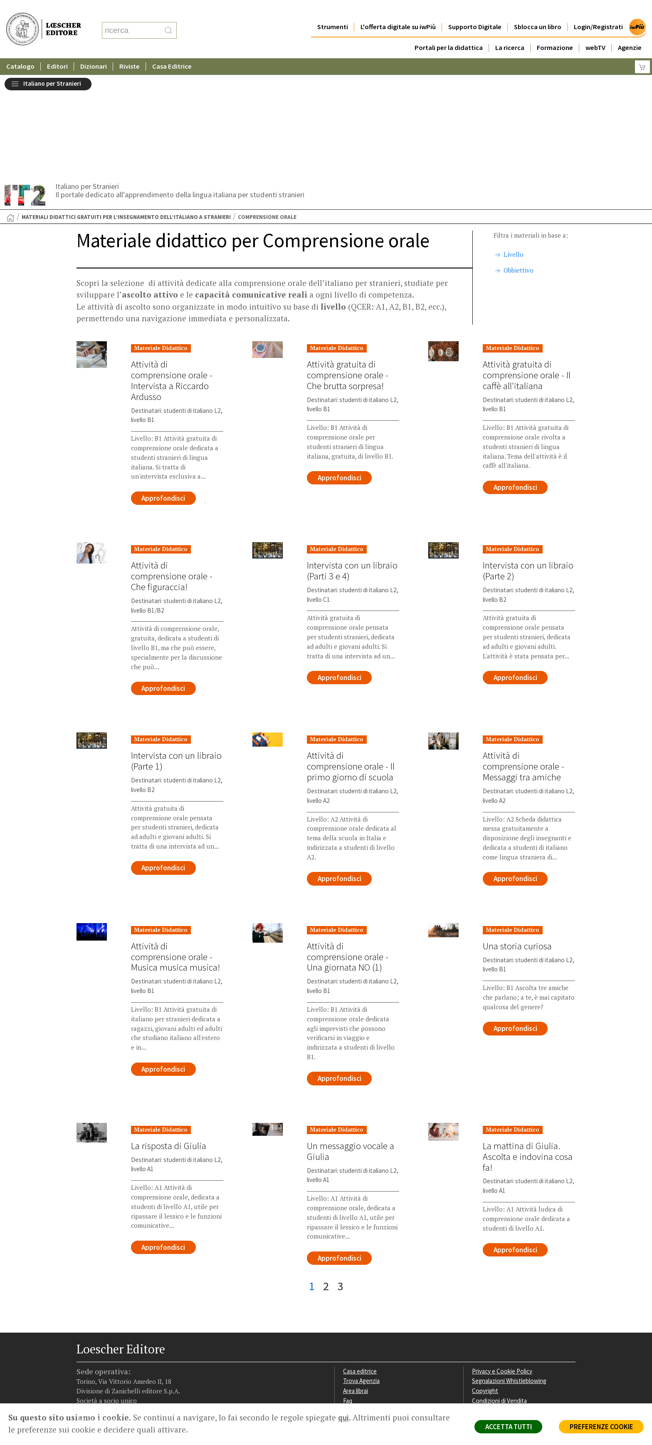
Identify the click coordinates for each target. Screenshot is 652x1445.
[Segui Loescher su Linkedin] (116, 1351)
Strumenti (332, 10)
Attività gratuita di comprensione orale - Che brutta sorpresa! (347, 274)
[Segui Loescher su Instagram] (100, 1351)
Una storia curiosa (517, 846)
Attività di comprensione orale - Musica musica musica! (175, 857)
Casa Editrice (172, 49)
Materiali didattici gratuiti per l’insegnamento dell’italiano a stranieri (126, 116)
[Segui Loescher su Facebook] (84, 1351)
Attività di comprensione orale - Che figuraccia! (171, 475)
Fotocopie (486, 1312)
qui (343, 1418)
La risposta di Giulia (168, 1047)
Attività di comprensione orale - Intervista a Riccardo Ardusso (171, 280)
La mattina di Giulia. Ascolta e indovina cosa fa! (527, 1057)
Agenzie (630, 31)
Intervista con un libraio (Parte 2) (528, 470)
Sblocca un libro (537, 10)
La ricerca (509, 31)
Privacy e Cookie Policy (502, 1272)
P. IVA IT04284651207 (105, 1384)
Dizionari (93, 49)
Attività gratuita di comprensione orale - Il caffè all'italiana (526, 274)
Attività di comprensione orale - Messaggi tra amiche (523, 666)
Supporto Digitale (474, 10)
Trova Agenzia (361, 1282)
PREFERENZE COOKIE (600, 1426)
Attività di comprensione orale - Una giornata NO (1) (347, 857)
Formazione (555, 31)
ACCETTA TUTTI (506, 1426)
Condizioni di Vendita (499, 1302)
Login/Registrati (598, 10)
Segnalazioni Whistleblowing (509, 1282)
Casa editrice (360, 1272)
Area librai (356, 1292)
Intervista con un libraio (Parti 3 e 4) (352, 470)
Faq (348, 1302)
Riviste (129, 49)
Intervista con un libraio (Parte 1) (176, 661)
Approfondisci (164, 397)
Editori (57, 49)
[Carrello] (642, 50)
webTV (595, 31)
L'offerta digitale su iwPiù (398, 10)
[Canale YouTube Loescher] (132, 1351)
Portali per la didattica (449, 31)
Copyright (485, 1292)
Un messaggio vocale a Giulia (350, 1052)
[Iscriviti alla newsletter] (148, 1350)
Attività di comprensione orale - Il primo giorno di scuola (351, 666)
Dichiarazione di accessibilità (510, 1322)
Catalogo (20, 49)
